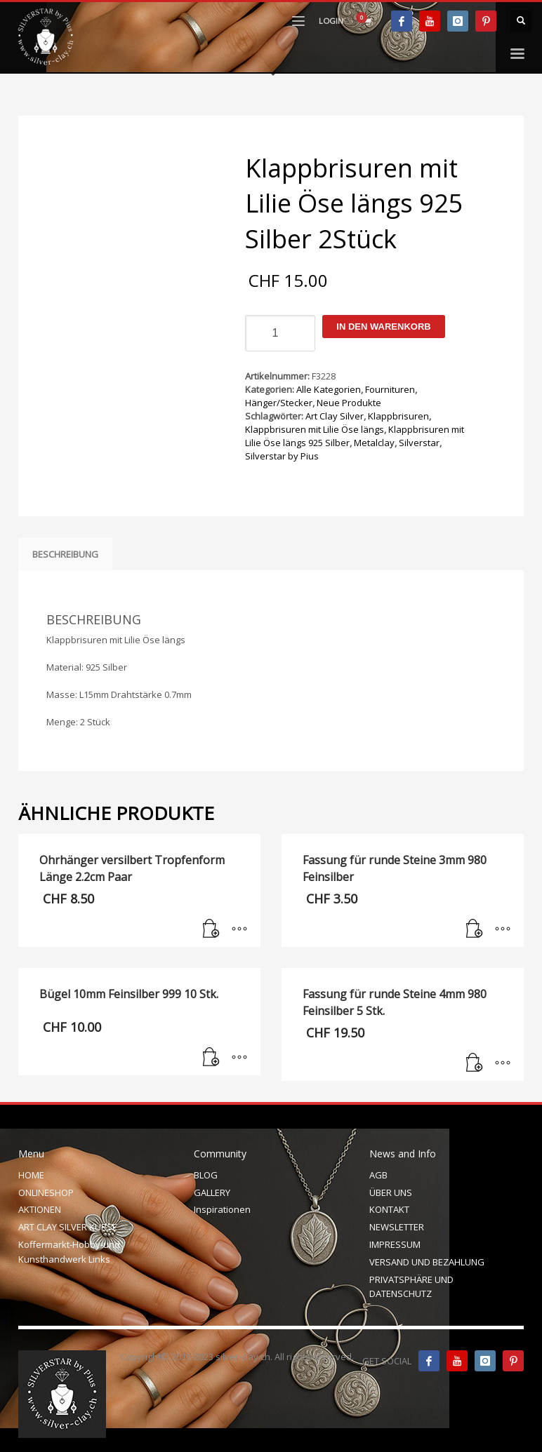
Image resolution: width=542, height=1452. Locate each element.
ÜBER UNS (390, 1192)
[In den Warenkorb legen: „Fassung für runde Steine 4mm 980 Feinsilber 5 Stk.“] (475, 1063)
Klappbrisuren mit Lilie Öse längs (314, 429)
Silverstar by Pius (282, 456)
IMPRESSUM (395, 1244)
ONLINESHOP (46, 1192)
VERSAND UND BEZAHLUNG (426, 1262)
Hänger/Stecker (278, 402)
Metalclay (374, 442)
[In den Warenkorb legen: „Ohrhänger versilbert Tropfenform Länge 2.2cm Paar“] (211, 929)
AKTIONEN (39, 1209)
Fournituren (390, 389)
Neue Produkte (349, 402)
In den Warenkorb (383, 326)
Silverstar (419, 442)
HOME (31, 1175)
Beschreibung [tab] (65, 554)
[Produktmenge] (280, 333)
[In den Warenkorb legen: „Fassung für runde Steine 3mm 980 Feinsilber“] (475, 929)
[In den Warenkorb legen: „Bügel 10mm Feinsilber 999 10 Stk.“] (211, 1057)
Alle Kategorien (328, 389)
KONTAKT (389, 1209)
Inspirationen (222, 1209)
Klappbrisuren (398, 416)
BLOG (206, 1175)
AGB (378, 1175)
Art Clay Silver (334, 416)
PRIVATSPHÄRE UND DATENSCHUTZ (411, 1286)
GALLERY (212, 1192)
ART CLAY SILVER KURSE (67, 1227)
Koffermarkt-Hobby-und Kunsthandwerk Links (69, 1251)
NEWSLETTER (396, 1227)
